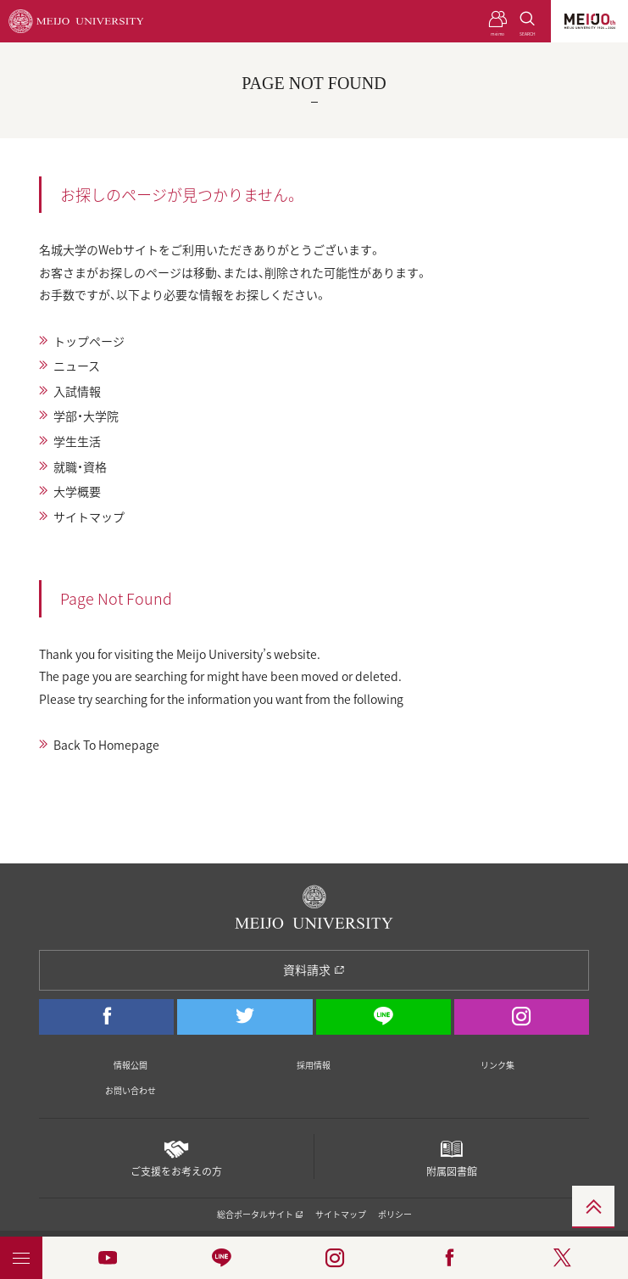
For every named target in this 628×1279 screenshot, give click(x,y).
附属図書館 (451, 1156)
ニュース (76, 365)
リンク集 (497, 1064)
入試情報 (77, 391)
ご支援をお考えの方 (176, 1156)
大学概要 (77, 491)
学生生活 (77, 441)
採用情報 (314, 1064)
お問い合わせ (130, 1090)
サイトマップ (89, 516)
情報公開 (130, 1064)
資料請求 (314, 969)
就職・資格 (80, 466)
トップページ (89, 340)
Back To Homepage (106, 744)
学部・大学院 (86, 415)
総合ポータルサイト (260, 1214)
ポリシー (395, 1214)
